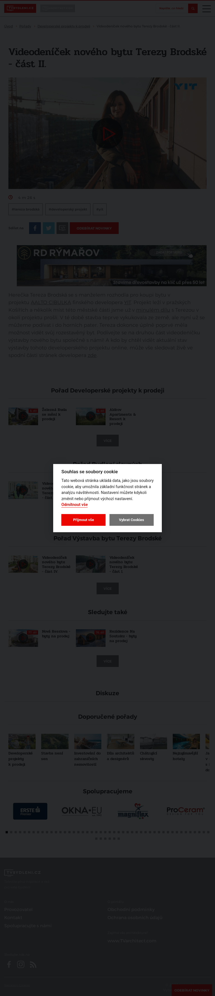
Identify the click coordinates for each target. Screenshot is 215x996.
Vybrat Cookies (131, 520)
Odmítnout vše (74, 504)
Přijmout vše (83, 520)
